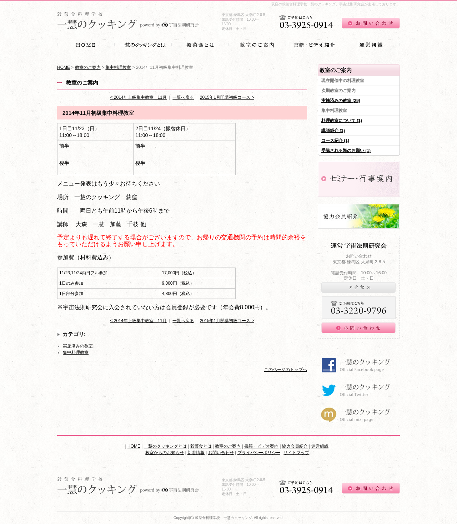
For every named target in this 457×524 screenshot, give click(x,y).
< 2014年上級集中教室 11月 (138, 97)
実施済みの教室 (78, 346)
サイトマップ (296, 452)
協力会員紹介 (295, 446)
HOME (63, 67)
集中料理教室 (118, 67)
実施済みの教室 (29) (340, 100)
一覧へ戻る (183, 97)
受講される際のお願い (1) (346, 150)
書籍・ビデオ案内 (261, 446)
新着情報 (196, 452)
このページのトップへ (285, 369)
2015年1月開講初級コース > (227, 97)
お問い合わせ (221, 452)
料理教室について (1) (341, 120)
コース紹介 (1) (335, 140)
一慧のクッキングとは (165, 446)
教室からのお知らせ (164, 452)
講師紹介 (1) (333, 130)
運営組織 (319, 446)
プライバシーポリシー (258, 452)
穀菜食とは (201, 446)
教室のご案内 (88, 67)
